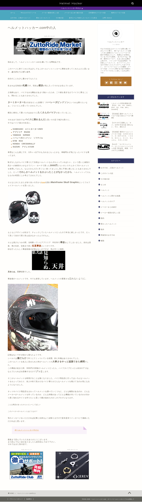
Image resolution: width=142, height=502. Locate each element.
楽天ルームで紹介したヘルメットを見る (83, 18)
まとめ (103, 185)
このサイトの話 (107, 174)
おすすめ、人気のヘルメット (21, 18)
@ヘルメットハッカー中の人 (27, 430)
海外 (102, 230)
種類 (102, 241)
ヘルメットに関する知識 (110, 196)
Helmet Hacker (71, 3)
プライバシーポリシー (16, 499)
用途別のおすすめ (108, 235)
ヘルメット (105, 190)
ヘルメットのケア (108, 202)
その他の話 (60, 18)
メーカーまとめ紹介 (109, 207)
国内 (102, 218)
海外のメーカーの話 (118, 13)
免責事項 (29, 499)
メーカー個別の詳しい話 (50, 13)
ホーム (13, 13)
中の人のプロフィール (28, 13)
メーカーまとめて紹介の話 (73, 13)
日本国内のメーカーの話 (97, 13)
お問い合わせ (107, 18)
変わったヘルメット (43, 18)
